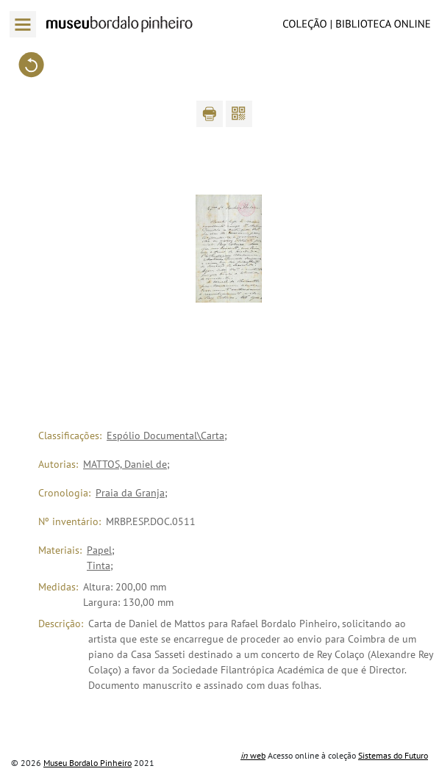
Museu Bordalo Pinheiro (87, 762)
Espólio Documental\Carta (165, 435)
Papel (99, 550)
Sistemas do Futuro (393, 755)
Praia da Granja (130, 492)
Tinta (98, 565)
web (252, 755)
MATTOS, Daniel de (125, 464)
